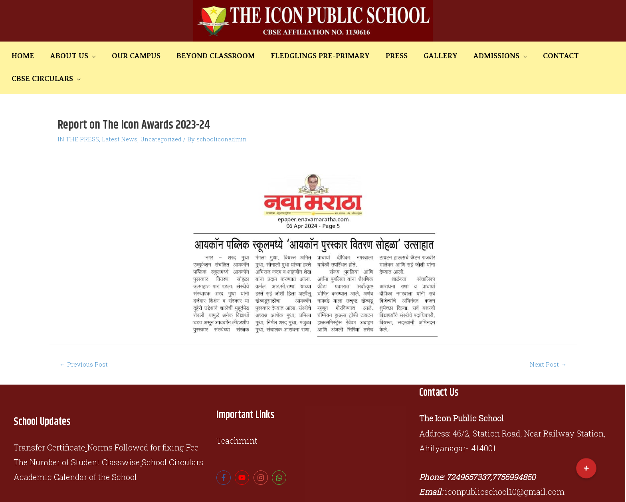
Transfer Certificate (49, 425)
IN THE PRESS (78, 116)
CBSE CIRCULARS (561, 56)
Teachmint (237, 418)
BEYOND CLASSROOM (204, 56)
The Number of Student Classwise (77, 440)
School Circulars (172, 440)
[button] (586, 468)
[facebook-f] (224, 455)
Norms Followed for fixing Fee (142, 425)
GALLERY (403, 56)
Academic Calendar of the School (75, 455)
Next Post (548, 341)
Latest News (121, 116)
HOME (37, 56)
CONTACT (505, 56)
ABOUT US (75, 56)
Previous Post (84, 341)
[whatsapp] (280, 455)
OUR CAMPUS (133, 56)
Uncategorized (163, 116)
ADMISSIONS (450, 56)
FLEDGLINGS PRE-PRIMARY (299, 56)
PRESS (367, 56)
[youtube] (243, 455)
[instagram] (262, 455)
